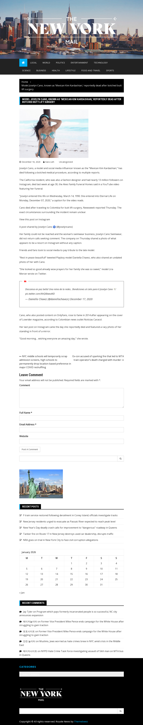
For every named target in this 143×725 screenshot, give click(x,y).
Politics (60, 62)
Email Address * (27, 424)
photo (104, 238)
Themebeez (81, 721)
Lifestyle (70, 70)
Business (41, 70)
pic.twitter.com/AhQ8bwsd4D (40, 293)
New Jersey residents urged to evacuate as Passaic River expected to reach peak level (69, 521)
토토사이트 (29, 631)
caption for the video (65, 200)
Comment (24, 385)
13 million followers (108, 180)
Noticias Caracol (93, 319)
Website (23, 436)
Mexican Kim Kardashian (103, 168)
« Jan (22, 592)
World (46, 62)
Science (26, 70)
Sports (110, 70)
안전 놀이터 (29, 641)
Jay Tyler (28, 611)
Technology (101, 62)
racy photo (108, 327)
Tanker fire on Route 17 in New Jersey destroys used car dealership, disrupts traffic (68, 533)
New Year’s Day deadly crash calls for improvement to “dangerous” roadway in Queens (70, 527)
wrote (31, 273)
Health (56, 70)
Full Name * (25, 412)
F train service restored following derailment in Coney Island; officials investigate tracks (70, 515)
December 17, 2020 (81, 299)
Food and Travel (90, 70)
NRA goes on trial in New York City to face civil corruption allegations (60, 540)
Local (33, 62)
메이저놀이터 (30, 621)
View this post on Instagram (34, 219)
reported (100, 207)
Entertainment (79, 62)
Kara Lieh (49, 161)
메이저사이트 (30, 651)
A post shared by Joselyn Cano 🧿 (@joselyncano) (46, 226)
